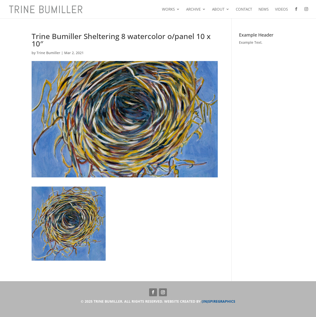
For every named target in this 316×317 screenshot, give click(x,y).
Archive (193, 9)
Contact (244, 9)
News (263, 9)
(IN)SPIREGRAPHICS (218, 301)
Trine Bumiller (48, 52)
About (218, 9)
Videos (281, 9)
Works (168, 9)
